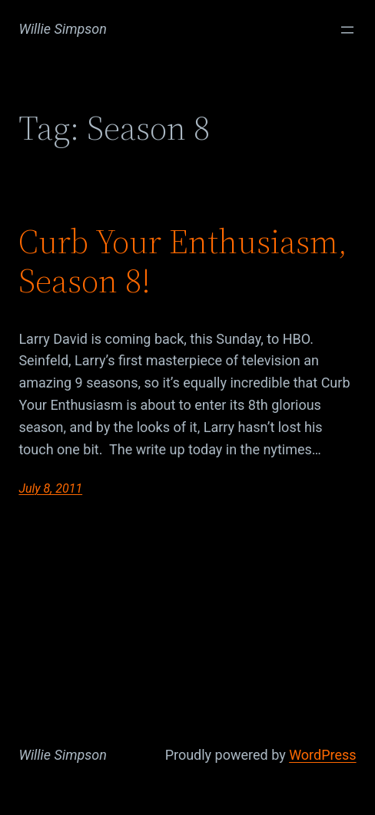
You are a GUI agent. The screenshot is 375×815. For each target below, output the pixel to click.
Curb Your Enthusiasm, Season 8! (182, 261)
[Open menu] (347, 30)
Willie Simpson (62, 29)
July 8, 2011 (50, 488)
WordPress (322, 755)
